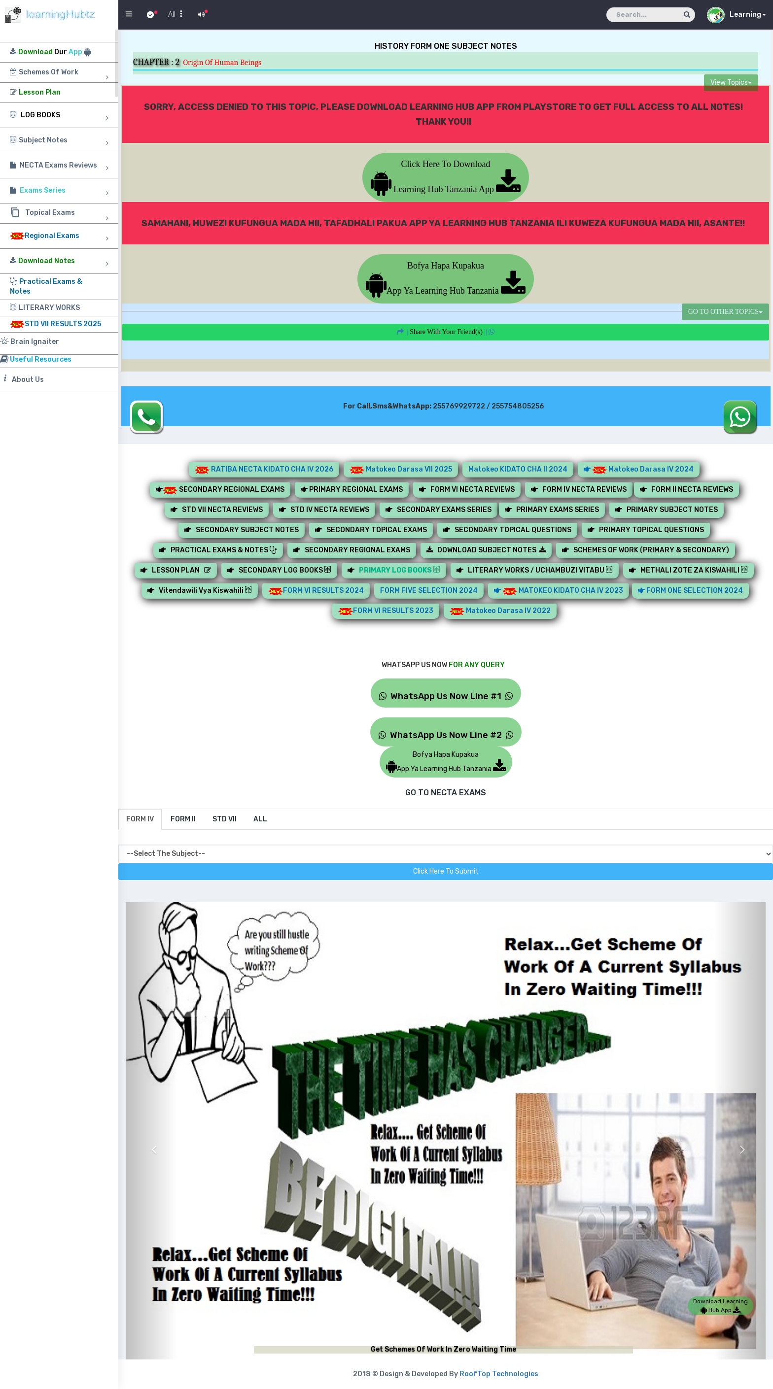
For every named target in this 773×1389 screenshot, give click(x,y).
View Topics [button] (731, 82)
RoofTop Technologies (498, 1374)
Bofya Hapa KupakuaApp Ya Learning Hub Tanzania (446, 278)
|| (446, 332)
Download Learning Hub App (720, 1306)
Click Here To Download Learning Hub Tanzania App (446, 176)
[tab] (140, 819)
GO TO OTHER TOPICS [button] (725, 311)
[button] (151, 1142)
